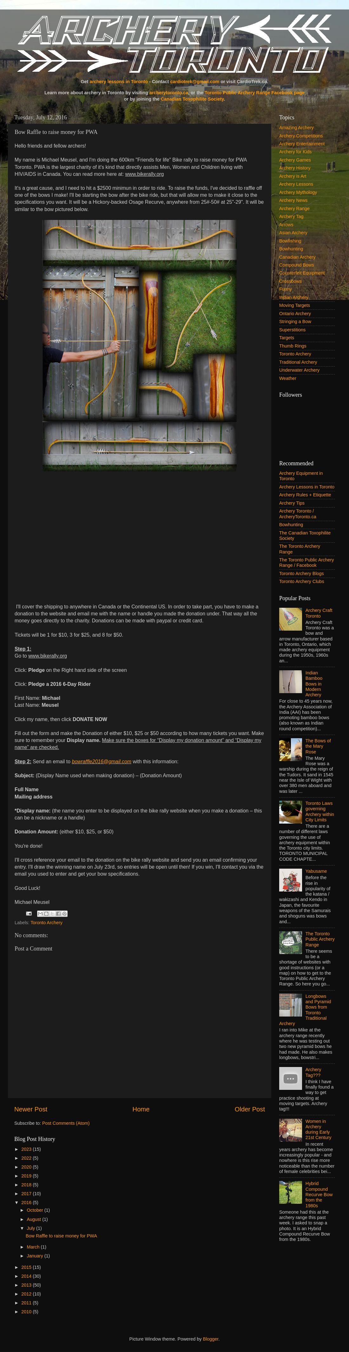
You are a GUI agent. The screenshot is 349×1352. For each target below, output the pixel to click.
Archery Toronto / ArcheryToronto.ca (297, 513)
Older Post (250, 1109)
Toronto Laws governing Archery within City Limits (320, 811)
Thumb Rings (292, 345)
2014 (27, 1276)
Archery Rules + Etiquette (305, 494)
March (34, 1246)
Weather (287, 378)
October (35, 1210)
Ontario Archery (295, 313)
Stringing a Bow (295, 321)
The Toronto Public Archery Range (320, 939)
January (35, 1255)
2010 (27, 1311)
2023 (27, 1149)
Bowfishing (290, 240)
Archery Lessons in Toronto (306, 486)
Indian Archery (293, 297)
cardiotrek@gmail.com (194, 81)
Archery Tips (292, 503)
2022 (27, 1158)
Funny (285, 289)
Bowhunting (291, 248)
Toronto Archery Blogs (301, 573)
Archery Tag (291, 216)
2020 (27, 1167)
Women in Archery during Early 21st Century (319, 1129)
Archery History (294, 167)
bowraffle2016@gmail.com (101, 761)
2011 (27, 1302)
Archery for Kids (295, 151)
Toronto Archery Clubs (301, 581)
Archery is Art (292, 176)
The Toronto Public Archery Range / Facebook (306, 562)
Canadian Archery (297, 257)
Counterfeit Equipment (302, 272)
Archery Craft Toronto (319, 613)
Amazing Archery (296, 127)
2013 (27, 1285)
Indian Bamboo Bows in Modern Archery (314, 683)
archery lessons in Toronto (118, 81)
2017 (27, 1193)
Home (141, 1109)
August (35, 1219)
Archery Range (294, 208)
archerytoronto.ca (168, 92)
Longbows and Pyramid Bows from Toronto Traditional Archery (305, 1010)
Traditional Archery (298, 362)
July (31, 1228)
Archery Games (295, 159)
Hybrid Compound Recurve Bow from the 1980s (319, 1194)
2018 (27, 1184)
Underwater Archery (299, 370)
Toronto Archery (46, 922)
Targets (286, 337)
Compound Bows (296, 265)
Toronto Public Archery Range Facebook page (255, 92)
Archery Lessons (296, 184)
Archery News (293, 200)
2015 (27, 1267)
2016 (27, 1202)
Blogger (211, 1339)
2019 (27, 1175)
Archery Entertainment (302, 143)
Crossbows (290, 281)
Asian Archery (293, 232)
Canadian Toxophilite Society (192, 99)
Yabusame (316, 871)
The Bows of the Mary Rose (318, 746)
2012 (27, 1293)
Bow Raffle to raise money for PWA (61, 1235)
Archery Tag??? (313, 1072)
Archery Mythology (298, 192)
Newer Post (30, 1109)
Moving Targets (294, 305)
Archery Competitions (301, 135)
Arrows (286, 224)
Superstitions (292, 329)
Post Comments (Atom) (66, 1123)
